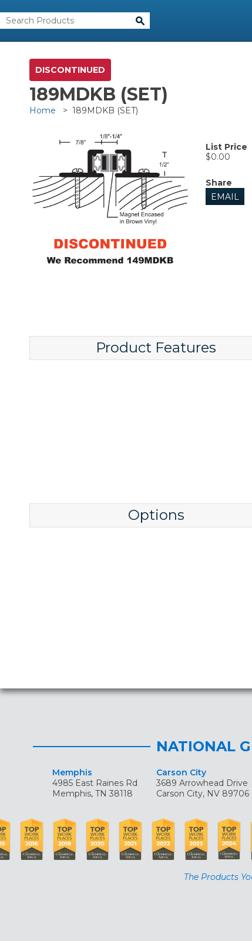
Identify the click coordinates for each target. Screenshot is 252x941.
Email (225, 196)
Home (42, 110)
